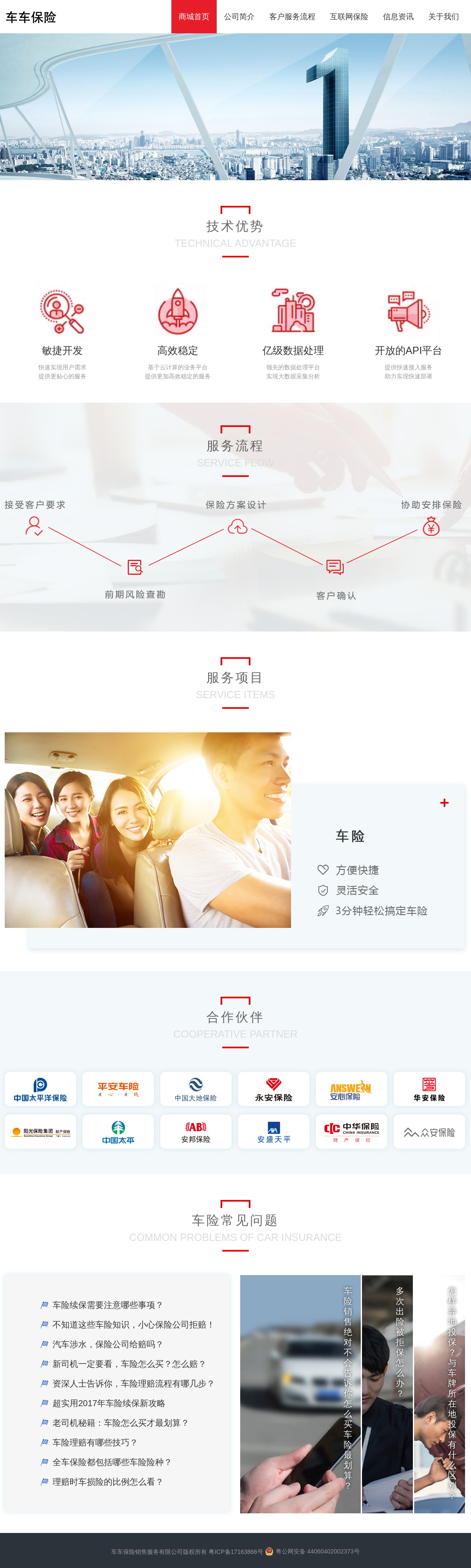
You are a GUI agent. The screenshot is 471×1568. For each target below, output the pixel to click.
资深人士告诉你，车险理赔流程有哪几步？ (134, 1383)
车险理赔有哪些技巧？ (95, 1442)
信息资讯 (398, 16)
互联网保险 (349, 16)
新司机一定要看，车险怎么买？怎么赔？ (129, 1364)
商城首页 (194, 16)
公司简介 (239, 16)
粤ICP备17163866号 (236, 1551)
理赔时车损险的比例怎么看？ (108, 1481)
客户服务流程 (292, 16)
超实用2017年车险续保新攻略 (109, 1403)
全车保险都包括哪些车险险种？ (112, 1462)
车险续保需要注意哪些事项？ (108, 1305)
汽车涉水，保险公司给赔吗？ (108, 1344)
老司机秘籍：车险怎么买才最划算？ (121, 1423)
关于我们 (443, 16)
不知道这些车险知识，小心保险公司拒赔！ (134, 1324)
